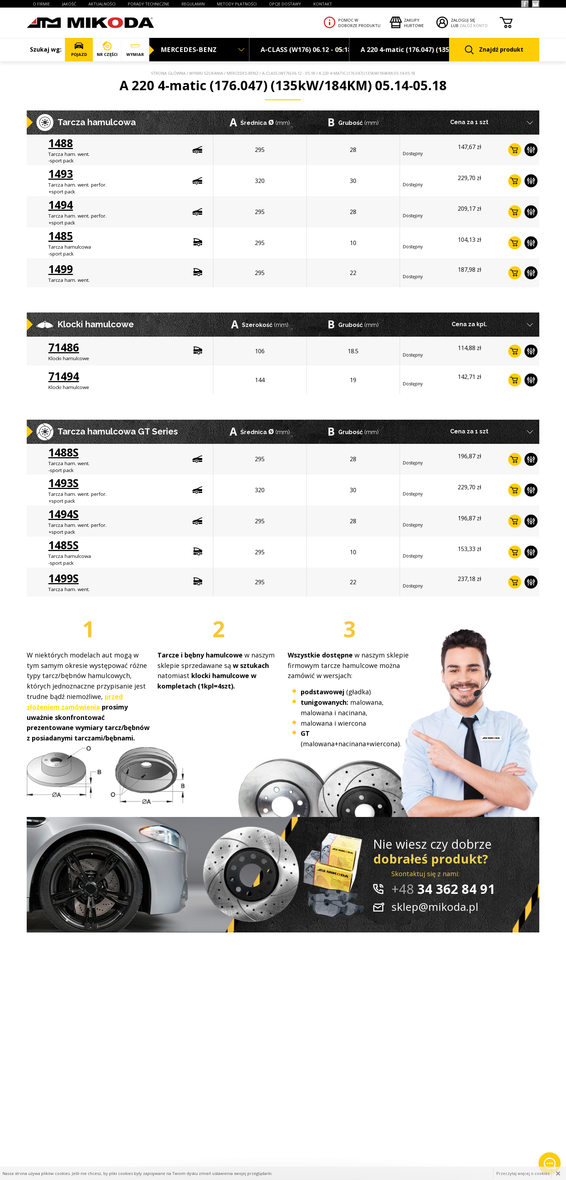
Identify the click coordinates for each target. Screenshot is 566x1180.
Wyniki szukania (206, 73)
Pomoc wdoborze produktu (359, 22)
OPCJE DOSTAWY (285, 3)
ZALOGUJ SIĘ (463, 20)
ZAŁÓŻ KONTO (474, 25)
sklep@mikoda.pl (434, 906)
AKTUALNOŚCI (102, 3)
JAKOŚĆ (69, 3)
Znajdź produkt (494, 49)
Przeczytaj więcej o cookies (522, 1173)
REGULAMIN (193, 3)
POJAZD (79, 49)
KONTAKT (322, 3)
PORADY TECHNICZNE (148, 3)
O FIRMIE (41, 3)
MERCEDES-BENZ (242, 73)
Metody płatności (237, 3)
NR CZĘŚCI (107, 49)
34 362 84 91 (443, 889)
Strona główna (168, 73)
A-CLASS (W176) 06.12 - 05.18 (288, 73)
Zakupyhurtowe (414, 22)
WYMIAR (135, 49)
